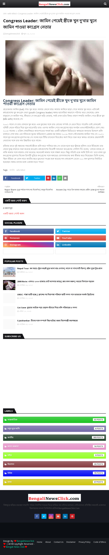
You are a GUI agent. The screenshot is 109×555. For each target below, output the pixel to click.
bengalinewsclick (12, 33)
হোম (4, 13)
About (48, 542)
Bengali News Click (15, 546)
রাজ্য (56, 482)
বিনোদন (56, 464)
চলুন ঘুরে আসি (56, 428)
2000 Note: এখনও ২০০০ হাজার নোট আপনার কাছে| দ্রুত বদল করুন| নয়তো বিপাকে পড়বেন (55, 281)
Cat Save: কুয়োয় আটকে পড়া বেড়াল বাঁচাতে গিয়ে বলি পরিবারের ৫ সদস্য (47, 307)
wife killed (12, 13)
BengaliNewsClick (25, 540)
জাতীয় (12, 170)
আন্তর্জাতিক (56, 419)
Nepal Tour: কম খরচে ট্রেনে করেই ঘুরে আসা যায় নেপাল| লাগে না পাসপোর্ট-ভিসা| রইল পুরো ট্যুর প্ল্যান (59, 268)
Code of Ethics (99, 542)
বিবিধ (56, 473)
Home (39, 542)
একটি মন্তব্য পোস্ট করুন (13, 213)
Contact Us (58, 542)
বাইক (56, 455)
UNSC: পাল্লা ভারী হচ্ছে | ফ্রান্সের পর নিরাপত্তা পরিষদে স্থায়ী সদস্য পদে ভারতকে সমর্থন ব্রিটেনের (55, 294)
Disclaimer (71, 542)
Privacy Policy (84, 542)
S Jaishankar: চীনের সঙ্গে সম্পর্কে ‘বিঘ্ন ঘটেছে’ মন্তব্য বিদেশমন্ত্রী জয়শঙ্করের (47, 320)
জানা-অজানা (56, 446)
